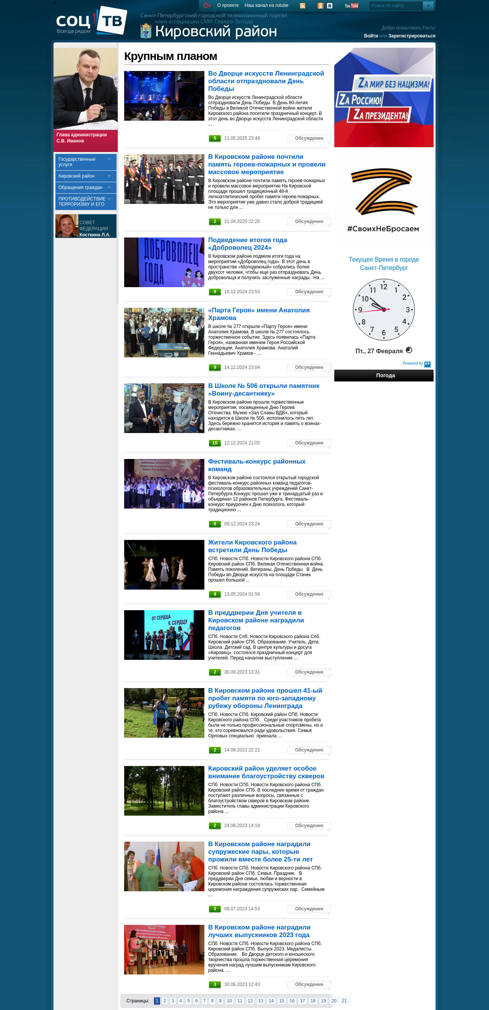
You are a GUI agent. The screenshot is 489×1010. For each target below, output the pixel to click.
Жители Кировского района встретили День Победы (252, 546)
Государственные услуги (77, 162)
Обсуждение (309, 138)
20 (333, 1001)
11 (239, 1001)
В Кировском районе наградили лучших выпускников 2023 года (259, 931)
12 (250, 1001)
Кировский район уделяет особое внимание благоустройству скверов (266, 772)
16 (292, 1001)
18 (313, 1001)
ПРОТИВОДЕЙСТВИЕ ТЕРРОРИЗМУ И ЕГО (81, 201)
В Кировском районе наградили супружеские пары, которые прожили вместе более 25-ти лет (260, 851)
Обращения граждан (80, 187)
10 (229, 1001)
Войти (371, 36)
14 (271, 1001)
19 (323, 1001)
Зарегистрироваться (412, 36)
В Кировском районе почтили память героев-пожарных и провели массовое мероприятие (266, 164)
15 (281, 1001)
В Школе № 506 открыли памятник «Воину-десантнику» (263, 389)
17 (302, 1001)
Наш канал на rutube (266, 5)
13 (260, 1001)
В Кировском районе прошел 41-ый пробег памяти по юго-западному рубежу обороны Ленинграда (265, 698)
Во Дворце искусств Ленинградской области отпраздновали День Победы (266, 81)
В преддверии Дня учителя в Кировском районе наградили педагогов (256, 620)
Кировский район (76, 176)
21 (344, 1001)
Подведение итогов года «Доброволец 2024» (247, 243)
